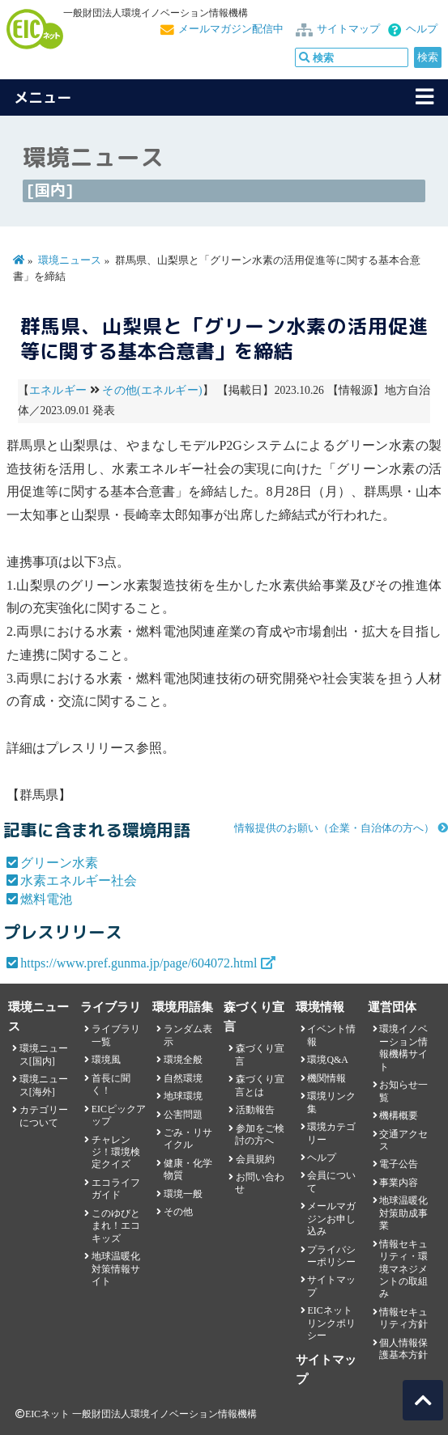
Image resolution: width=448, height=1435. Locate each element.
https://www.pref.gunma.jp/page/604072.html (138, 963)
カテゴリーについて (43, 1116)
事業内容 (398, 1182)
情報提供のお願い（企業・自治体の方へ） (334, 828)
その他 (178, 1211)
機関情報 (326, 1078)
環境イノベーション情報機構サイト (403, 1047)
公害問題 (183, 1114)
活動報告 (255, 1109)
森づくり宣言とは (259, 1085)
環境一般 (183, 1194)
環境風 (106, 1059)
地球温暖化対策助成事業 (403, 1213)
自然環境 (183, 1078)
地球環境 (183, 1096)
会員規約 (255, 1159)
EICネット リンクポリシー (331, 1323)
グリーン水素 (59, 863)
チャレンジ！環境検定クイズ (116, 1152)
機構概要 (398, 1115)
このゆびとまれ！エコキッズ (116, 1226)
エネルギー (58, 390)
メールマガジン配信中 (231, 29)
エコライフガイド (116, 1188)
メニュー (43, 97)
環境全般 (183, 1059)
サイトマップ (348, 29)
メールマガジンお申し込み (331, 1218)
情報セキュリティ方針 (403, 1318)
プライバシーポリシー (331, 1256)
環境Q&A (327, 1059)
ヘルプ (421, 29)
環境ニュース (69, 260)
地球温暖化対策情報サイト (116, 1269)
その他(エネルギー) (152, 390)
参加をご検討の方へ (259, 1134)
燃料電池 (46, 899)
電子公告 (398, 1164)
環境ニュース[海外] (43, 1085)
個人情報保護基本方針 (403, 1349)
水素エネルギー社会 (78, 880)
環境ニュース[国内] (43, 1054)
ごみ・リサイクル (188, 1138)
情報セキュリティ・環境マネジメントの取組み (403, 1269)
